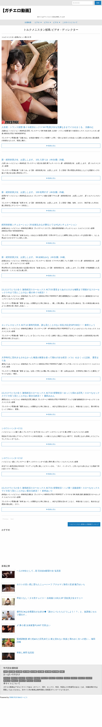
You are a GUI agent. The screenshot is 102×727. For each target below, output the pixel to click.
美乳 (62, 261)
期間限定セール (68, 296)
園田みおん (6, 399)
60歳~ (62, 671)
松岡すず (5, 196)
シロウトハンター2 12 (12, 458)
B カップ (14, 678)
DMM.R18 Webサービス (18, 697)
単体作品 (22, 131)
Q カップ (37, 680)
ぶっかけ (77, 328)
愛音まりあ (6, 296)
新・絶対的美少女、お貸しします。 (74, 163)
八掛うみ (5, 163)
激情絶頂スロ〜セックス (86, 399)
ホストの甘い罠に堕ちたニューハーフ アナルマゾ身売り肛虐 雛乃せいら (51, 584)
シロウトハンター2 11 (12, 428)
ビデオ (37, 22)
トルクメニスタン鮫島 (37, 29)
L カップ (88, 678)
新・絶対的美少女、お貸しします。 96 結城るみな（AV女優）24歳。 (34, 257)
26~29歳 (26, 671)
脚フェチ (49, 163)
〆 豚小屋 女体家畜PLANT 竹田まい (33, 625)
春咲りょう (6, 328)
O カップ (22, 680)
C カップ (22, 678)
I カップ (67, 678)
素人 (21, 432)
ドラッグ (65, 364)
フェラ (66, 261)
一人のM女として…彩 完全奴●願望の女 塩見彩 (39, 571)
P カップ (30, 680)
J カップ (74, 678)
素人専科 (68, 432)
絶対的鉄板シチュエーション (66, 228)
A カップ (6, 678)
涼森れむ (5, 131)
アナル (54, 196)
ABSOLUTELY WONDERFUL (15, 133)
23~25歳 (19, 671)
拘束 (45, 131)
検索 (97, 3)
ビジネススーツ (85, 364)
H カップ (59, 678)
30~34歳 (33, 671)
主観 (53, 228)
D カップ (29, 678)
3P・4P (47, 328)
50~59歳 (55, 671)
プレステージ (35, 131)
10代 (5, 671)
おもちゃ (29, 196)
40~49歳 (48, 671)
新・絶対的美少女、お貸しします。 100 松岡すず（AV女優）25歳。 (34, 192)
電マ (28, 462)
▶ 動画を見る (51, 146)
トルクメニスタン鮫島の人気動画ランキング (84, 524)
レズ (71, 328)
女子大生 (37, 432)
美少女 (39, 163)
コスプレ (47, 228)
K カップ (81, 678)
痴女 (46, 196)
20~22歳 (11, 671)
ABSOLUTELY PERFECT (48, 296)
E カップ (37, 678)
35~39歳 (40, 671)
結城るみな (6, 228)
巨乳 (28, 131)
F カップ (44, 678)
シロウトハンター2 (57, 432)
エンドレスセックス (88, 328)
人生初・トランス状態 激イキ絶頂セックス (68, 131)
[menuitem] (28, 22)
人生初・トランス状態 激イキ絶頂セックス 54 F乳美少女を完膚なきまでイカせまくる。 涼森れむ (48, 127)
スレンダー (45, 432)
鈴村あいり (6, 494)
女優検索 (28, 22)
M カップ (7, 680)
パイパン (57, 163)
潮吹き (30, 228)
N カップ (14, 680)
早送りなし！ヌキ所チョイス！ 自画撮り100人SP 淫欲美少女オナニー (50, 598)
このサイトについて (69, 22)
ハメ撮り (15, 432)
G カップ (52, 678)
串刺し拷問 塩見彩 (25, 652)
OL (70, 364)
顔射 (49, 131)
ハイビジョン (14, 131)
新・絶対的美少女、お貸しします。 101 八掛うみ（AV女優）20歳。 (34, 160)
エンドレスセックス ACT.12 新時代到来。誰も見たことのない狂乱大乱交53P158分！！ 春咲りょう (48, 325)
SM (42, 131)
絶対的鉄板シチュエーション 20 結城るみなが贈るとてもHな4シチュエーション (39, 224)
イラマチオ (55, 261)
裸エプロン (56, 462)
